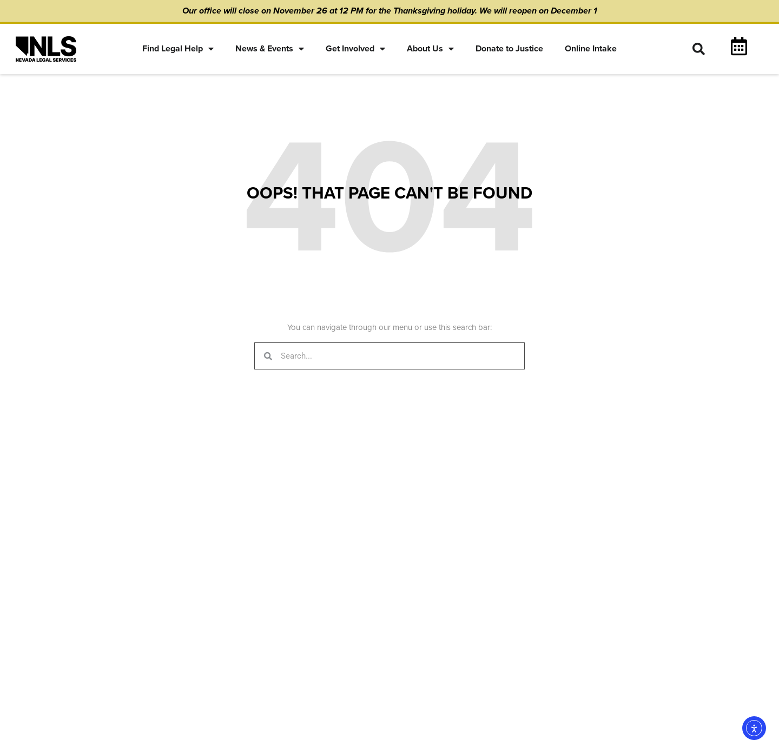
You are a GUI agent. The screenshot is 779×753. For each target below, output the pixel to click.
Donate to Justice (509, 48)
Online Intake (591, 48)
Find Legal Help (178, 48)
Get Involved (355, 48)
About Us (430, 48)
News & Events (269, 48)
